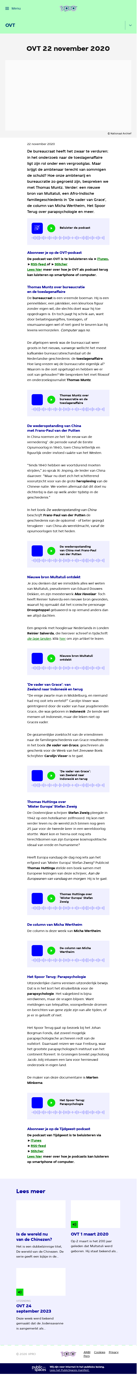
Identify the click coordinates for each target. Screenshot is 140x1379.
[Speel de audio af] (51, 228)
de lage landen (39, 639)
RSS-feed (38, 264)
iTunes (102, 259)
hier (63, 639)
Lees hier (34, 270)
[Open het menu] (13, 8)
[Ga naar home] (68, 8)
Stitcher (61, 264)
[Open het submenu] (130, 25)
